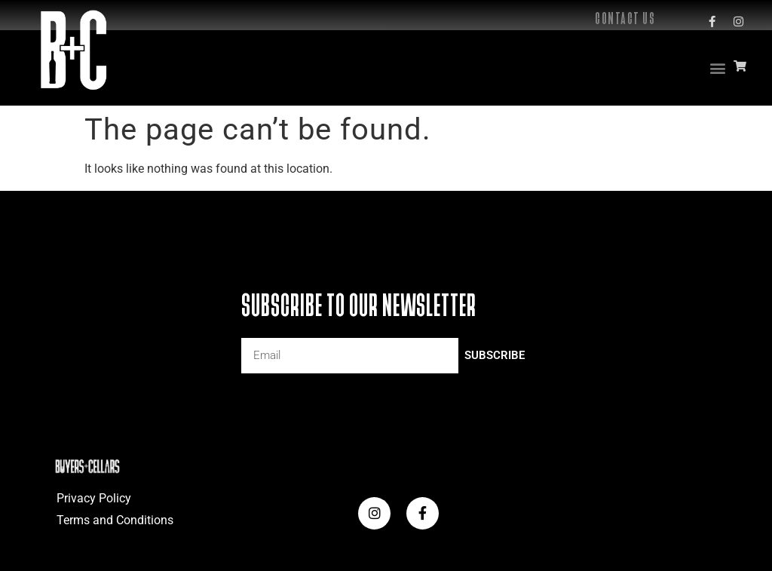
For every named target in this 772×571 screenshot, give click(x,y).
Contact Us (625, 18)
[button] (718, 67)
